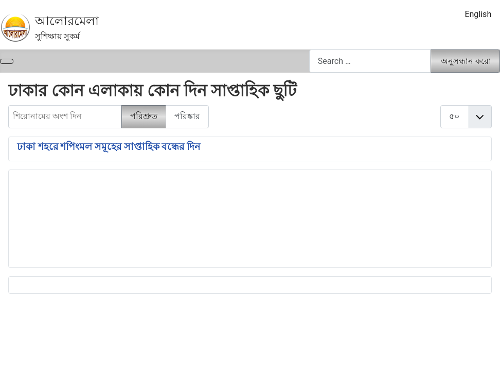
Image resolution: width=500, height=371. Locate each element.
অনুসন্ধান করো (466, 61)
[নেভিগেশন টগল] (6, 61)
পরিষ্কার (187, 116)
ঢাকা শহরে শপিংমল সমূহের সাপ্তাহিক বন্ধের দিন (108, 147)
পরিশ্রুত (143, 116)
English (478, 14)
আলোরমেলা (67, 21)
